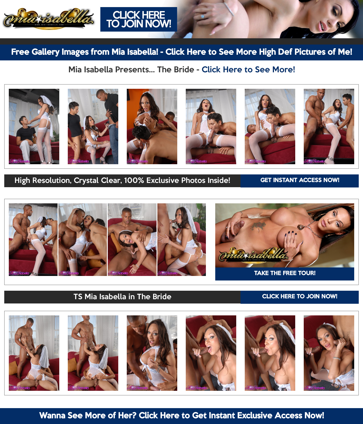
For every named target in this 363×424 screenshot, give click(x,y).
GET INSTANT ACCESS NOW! (299, 180)
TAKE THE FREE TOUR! (284, 273)
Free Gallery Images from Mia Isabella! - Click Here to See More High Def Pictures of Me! (181, 52)
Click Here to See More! (248, 70)
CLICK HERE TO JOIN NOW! (299, 296)
